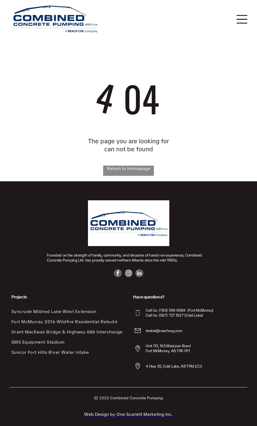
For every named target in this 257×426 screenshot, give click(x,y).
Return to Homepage (128, 168)
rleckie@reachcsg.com (164, 330)
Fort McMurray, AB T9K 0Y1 (168, 350)
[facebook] (118, 274)
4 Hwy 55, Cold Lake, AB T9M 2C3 (174, 366)
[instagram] (129, 274)
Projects (19, 297)
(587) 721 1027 (171, 315)
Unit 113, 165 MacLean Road (168, 345)
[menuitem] (67, 311)
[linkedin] (139, 274)
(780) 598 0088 (172, 310)
